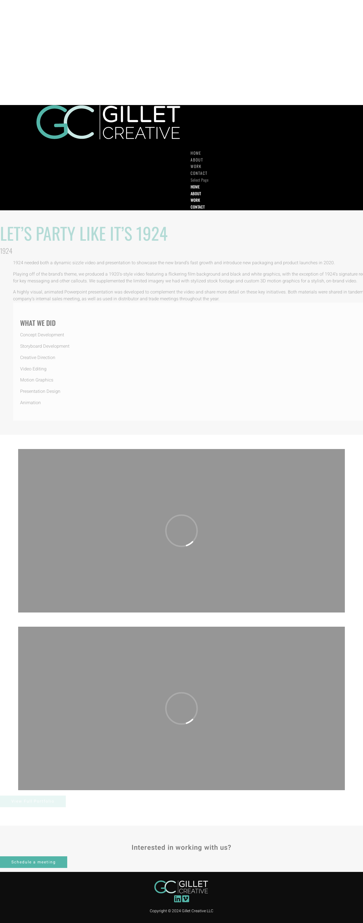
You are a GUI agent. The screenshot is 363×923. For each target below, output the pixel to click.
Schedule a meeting (33, 862)
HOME (195, 187)
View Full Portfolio (32, 801)
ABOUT (196, 193)
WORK (195, 200)
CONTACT (198, 207)
